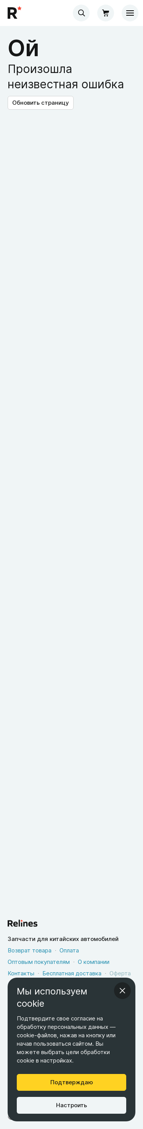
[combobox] (81, 13)
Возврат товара (29, 950)
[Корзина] (105, 13)
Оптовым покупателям (39, 961)
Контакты (21, 973)
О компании (93, 961)
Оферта (120, 973)
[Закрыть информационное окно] (122, 990)
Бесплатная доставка (71, 973)
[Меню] (130, 13)
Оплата (69, 950)
